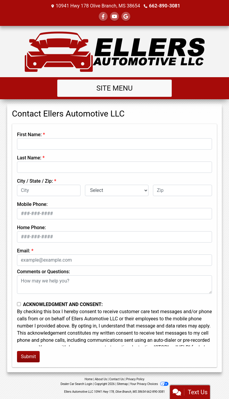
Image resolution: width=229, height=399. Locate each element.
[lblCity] (49, 190)
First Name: (29, 134)
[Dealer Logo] (115, 51)
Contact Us (116, 379)
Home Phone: (31, 227)
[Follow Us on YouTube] (114, 16)
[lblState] (116, 190)
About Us (101, 379)
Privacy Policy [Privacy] (135, 379)
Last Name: (29, 158)
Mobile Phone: (32, 204)
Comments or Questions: (43, 271)
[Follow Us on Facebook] (103, 16)
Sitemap (122, 384)
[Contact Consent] (19, 304)
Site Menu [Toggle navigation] (114, 88)
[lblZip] (182, 190)
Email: (23, 251)
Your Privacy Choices (149, 384)
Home (89, 379)
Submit (28, 356)
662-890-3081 (164, 6)
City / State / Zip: (35, 181)
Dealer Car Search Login (76, 384)
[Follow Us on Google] (125, 16)
